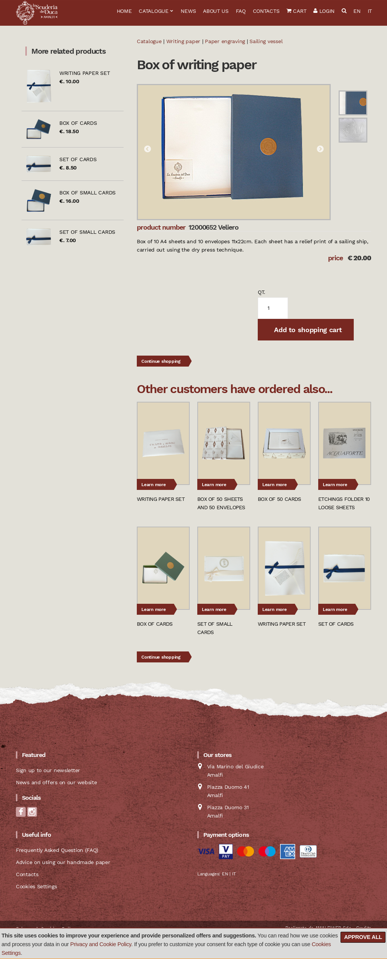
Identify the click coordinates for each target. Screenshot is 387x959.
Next (320, 149)
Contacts (266, 11)
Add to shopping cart (307, 330)
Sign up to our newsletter (48, 770)
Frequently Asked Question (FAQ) (57, 850)
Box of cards (78, 123)
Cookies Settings (36, 886)
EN (356, 11)
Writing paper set (84, 73)
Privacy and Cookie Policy (100, 944)
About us (216, 11)
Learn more (153, 484)
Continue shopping (161, 361)
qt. (261, 292)
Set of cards (78, 159)
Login (323, 11)
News (188, 11)
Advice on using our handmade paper (63, 862)
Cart (296, 11)
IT (370, 11)
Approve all (363, 937)
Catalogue (153, 11)
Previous (147, 149)
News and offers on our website (56, 782)
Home (124, 11)
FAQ (241, 11)
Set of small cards (87, 232)
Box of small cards (87, 193)
